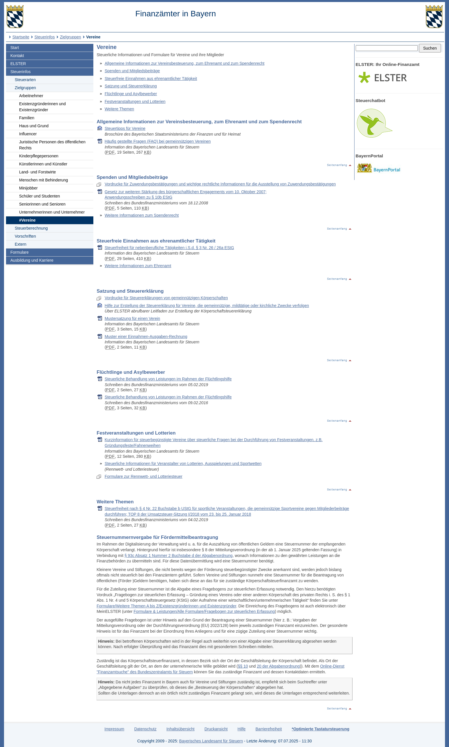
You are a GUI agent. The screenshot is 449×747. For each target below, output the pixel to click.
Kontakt (17, 55)
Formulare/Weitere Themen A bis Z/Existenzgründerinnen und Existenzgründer (166, 606)
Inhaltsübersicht (180, 729)
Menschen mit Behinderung (43, 180)
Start (14, 47)
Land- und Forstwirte (37, 172)
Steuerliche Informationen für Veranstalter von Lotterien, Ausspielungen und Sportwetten (183, 463)
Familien (26, 118)
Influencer (28, 134)
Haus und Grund (34, 126)
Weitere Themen (119, 109)
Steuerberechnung (31, 228)
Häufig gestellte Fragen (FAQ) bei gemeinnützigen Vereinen (157, 141)
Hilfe (242, 729)
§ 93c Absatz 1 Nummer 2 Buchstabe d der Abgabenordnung (179, 555)
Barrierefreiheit (268, 729)
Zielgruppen (70, 37)
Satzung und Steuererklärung (131, 86)
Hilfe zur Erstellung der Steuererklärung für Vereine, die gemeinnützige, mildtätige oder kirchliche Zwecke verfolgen (207, 305)
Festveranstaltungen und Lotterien (135, 101)
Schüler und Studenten (39, 196)
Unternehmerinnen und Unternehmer (52, 212)
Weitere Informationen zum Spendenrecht (142, 215)
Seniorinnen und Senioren (42, 204)
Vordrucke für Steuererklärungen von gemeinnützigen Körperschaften (166, 298)
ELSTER (18, 63)
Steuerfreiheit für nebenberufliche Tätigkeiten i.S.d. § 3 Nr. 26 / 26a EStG (169, 247)
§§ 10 (243, 666)
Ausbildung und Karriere (31, 260)
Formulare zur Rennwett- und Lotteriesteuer (143, 476)
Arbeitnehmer (31, 95)
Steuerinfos (44, 37)
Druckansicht (216, 729)
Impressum (114, 729)
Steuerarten (25, 79)
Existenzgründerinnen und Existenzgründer (42, 106)
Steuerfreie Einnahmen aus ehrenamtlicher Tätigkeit (151, 78)
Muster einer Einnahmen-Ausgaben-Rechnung (146, 336)
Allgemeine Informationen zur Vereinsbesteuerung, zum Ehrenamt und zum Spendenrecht (184, 63)
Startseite (20, 37)
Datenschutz (145, 729)
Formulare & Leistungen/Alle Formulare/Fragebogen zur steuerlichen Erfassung (204, 611)
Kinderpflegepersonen (38, 156)
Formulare (19, 252)
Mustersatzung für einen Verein (132, 318)
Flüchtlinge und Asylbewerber (131, 93)
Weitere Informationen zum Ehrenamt (138, 265)
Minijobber (28, 188)
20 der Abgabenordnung (278, 666)
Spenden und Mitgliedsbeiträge (132, 71)
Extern (20, 244)
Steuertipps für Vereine (125, 128)
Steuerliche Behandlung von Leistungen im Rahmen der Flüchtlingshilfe (168, 379)
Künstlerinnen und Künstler (43, 164)
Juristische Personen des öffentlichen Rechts (52, 145)
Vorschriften (25, 236)
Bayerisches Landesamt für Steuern (211, 741)
